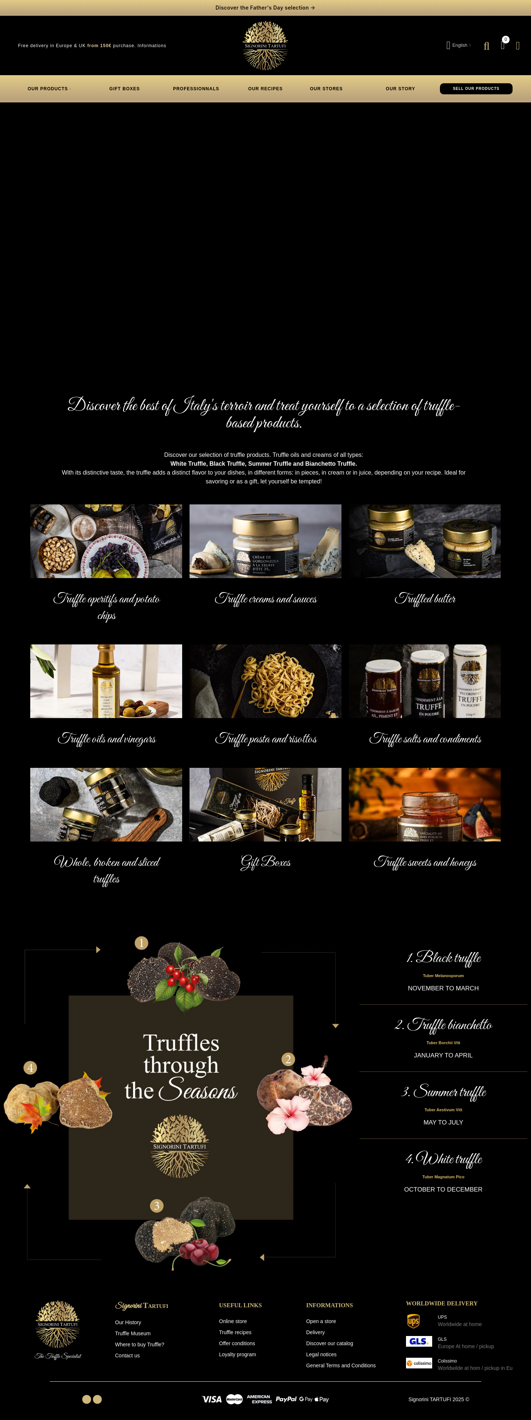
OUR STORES (326, 88)
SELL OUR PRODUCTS (476, 88)
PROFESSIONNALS (196, 88)
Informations (152, 45)
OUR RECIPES (265, 88)
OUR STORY (399, 88)
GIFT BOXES (125, 88)
